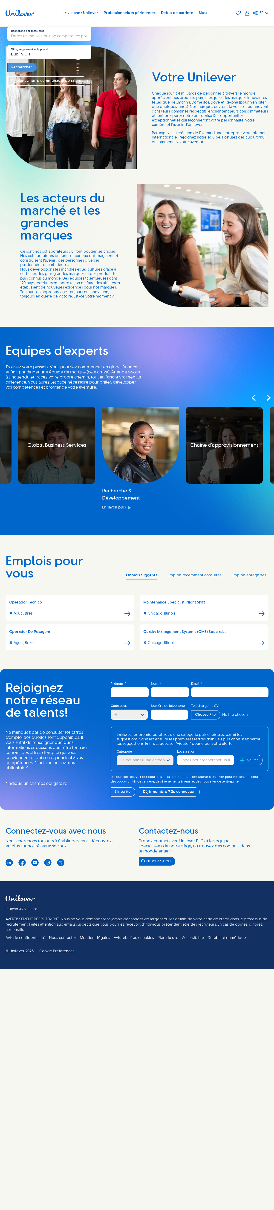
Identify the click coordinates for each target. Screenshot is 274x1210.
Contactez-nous (157, 1059)
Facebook (22, 1061)
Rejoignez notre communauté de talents (47, 188)
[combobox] (49, 159)
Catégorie (124, 950)
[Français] (260, 13)
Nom (156, 882)
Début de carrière (177, 13)
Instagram (48, 1061)
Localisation (186, 950)
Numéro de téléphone (168, 904)
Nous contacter (62, 1136)
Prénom (118, 882)
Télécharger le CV (205, 904)
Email (196, 882)
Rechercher (21, 174)
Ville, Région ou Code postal (29, 156)
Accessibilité (193, 1136)
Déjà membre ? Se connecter (169, 990)
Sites (203, 13)
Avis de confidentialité (25, 1136)
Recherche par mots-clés (27, 138)
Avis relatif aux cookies (134, 1136)
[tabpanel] (137, 822)
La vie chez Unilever (80, 13)
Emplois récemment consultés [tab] (194, 773)
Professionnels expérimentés (130, 13)
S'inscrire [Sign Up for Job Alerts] (123, 990)
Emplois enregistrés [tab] (249, 773)
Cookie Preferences (56, 1149)
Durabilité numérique (227, 1136)
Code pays (119, 904)
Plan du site (168, 1136)
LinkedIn (9, 1061)
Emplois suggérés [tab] (141, 773)
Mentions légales (95, 1136)
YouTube (35, 1061)
